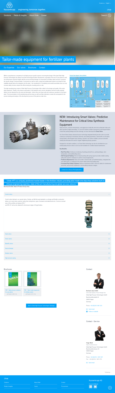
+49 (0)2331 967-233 (96, 305)
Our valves (21, 67)
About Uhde (33, 15)
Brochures (32, 67)
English (108, 3)
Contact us (102, 3)
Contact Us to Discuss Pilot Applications (72, 169)
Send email (90, 309)
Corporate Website (93, 384)
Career (44, 15)
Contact (42, 67)
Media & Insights (20, 15)
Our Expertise (9, 67)
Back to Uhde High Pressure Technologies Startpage (41, 305)
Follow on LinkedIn (92, 311)
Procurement (64, 386)
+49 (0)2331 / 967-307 (96, 357)
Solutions (7, 15)
